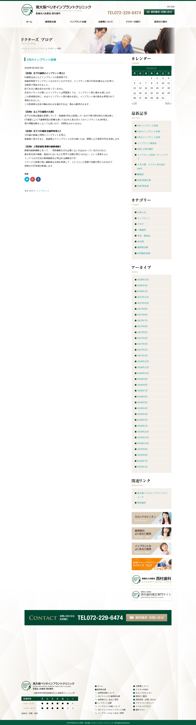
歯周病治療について (106, 693)
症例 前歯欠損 (144, 180)
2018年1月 (142, 291)
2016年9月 (142, 379)
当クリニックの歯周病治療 (109, 696)
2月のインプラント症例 (41, 59)
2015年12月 (143, 431)
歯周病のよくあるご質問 (108, 700)
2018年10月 (143, 279)
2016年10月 (143, 373)
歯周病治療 (142, 247)
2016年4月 (142, 408)
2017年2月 (142, 349)
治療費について (142, 686)
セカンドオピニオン (144, 693)
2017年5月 (142, 332)
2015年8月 (142, 455)
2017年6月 (142, 326)
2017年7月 (142, 320)
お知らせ (141, 212)
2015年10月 (143, 443)
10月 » (168, 103)
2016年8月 (142, 385)
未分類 (140, 241)
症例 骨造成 (143, 186)
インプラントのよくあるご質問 (111, 713)
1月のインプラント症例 (148, 131)
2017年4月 (142, 338)
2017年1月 (142, 355)
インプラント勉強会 (147, 143)
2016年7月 (142, 390)
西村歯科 (141, 502)
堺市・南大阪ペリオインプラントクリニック (97, 723)
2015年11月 (143, 437)
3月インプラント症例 (147, 125)
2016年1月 (142, 426)
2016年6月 (142, 396)
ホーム (24, 48)
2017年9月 (142, 309)
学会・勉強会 (143, 235)
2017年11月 (143, 297)
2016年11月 (143, 367)
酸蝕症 (140, 174)
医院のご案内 (141, 696)
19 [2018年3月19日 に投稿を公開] (134, 93)
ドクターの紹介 (142, 689)
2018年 (51, 48)
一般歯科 (141, 230)
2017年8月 (142, 314)
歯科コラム (140, 710)
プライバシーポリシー (145, 703)
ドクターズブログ (37, 48)
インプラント (42, 191)
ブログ (140, 224)
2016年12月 (143, 361)
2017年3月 (142, 344)
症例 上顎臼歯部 (145, 149)
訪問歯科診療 (143, 253)
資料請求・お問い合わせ (146, 700)
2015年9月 (142, 449)
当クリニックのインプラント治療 (112, 710)
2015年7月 (142, 461)
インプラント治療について (109, 706)
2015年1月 (142, 466)
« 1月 (134, 103)
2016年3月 (142, 414)
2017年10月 (143, 303)
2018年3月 (142, 285)
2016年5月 (142, 402)
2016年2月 (142, 420)
